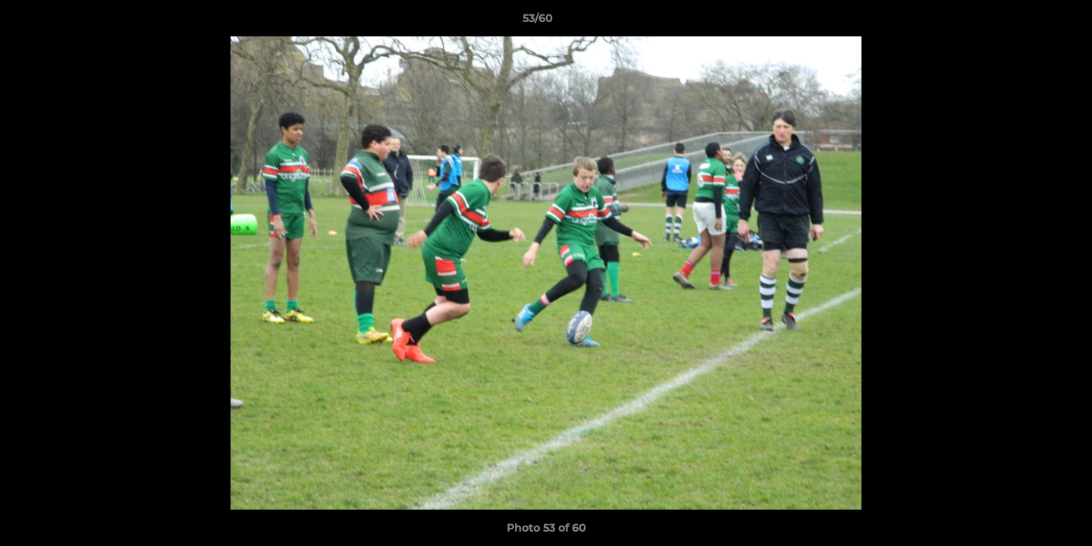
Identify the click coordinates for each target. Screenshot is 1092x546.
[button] (1028, 22)
